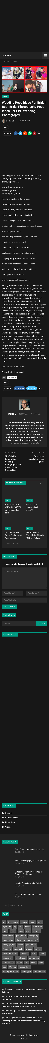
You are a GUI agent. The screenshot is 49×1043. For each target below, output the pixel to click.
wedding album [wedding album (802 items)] (24, 967)
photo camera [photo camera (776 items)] (8, 936)
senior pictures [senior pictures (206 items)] (8, 963)
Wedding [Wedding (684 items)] (12, 967)
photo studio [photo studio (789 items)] (18, 949)
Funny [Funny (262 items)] (5, 931)
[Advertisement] (24, 26)
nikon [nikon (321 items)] (21, 931)
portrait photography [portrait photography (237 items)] (10, 954)
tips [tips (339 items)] (26, 963)
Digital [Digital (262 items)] (40, 922)
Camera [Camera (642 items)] (24, 922)
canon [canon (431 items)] (32, 922)
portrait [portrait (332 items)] (38, 949)
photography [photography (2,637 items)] (33, 936)
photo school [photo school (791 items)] (31, 945)
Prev (8, 544)
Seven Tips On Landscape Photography (29, 849)
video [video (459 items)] (41, 963)
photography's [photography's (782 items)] (8, 940)
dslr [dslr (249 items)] (20, 927)
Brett (7, 1010)
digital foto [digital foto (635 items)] (7, 927)
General (8, 813)
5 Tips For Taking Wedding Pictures (28, 894)
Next (15, 544)
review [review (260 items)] (34, 954)
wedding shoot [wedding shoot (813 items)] (39, 972)
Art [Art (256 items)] (4, 922)
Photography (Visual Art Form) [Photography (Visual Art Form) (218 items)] (27, 940)
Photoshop (10, 822)
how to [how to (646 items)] (13, 931)
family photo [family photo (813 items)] (37, 927)
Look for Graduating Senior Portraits (28, 883)
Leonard (9, 996)
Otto (7, 1003)
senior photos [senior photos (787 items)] (34, 958)
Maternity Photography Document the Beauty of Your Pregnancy (29, 873)
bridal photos (12, 377)
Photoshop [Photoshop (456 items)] (7, 949)
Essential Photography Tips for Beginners (30, 860)
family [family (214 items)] (27, 927)
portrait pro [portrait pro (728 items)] (24, 954)
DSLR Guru (6, 55)
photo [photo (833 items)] (28, 931)
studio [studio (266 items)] (19, 963)
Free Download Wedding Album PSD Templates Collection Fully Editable (23, 1021)
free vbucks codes (13, 989)
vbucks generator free (15, 1018)
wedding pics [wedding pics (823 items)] (26, 972)
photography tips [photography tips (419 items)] (9, 945)
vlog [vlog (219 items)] (4, 967)
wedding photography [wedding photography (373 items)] (10, 972)
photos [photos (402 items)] (20, 945)
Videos (5, 97)
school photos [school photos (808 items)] (21, 958)
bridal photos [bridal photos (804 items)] (13, 922)
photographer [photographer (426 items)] (21, 936)
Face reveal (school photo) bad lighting (35, 459)
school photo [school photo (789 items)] (7, 958)
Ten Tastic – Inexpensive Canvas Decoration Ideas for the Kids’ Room (22, 1005)
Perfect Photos (11, 818)
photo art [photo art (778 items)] (36, 931)
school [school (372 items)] (42, 954)
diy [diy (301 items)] (15, 927)
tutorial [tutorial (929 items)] (33, 963)
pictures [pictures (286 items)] (29, 949)
